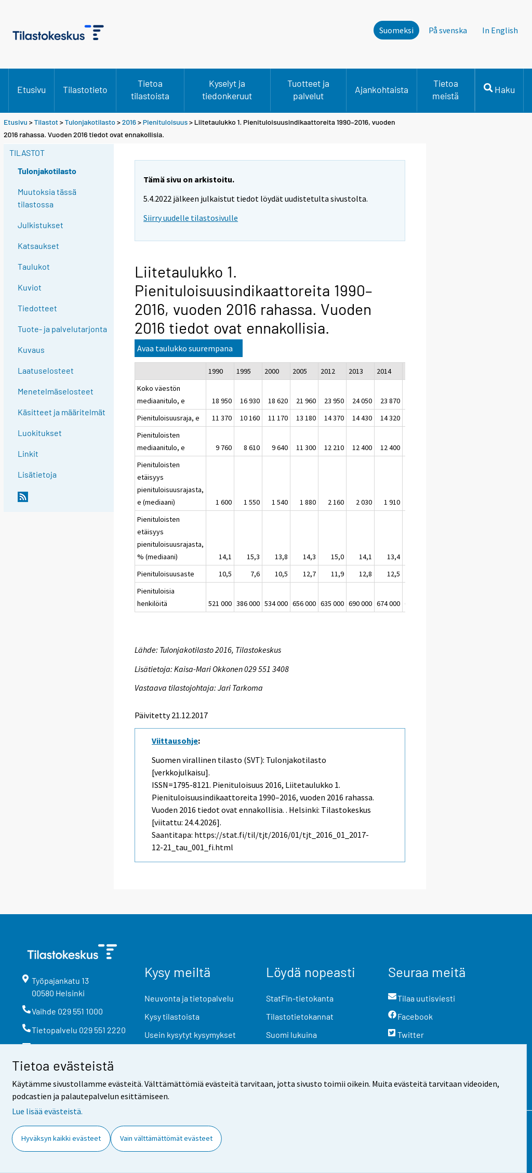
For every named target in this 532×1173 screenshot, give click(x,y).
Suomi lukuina (291, 1034)
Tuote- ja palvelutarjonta (62, 329)
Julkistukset (40, 225)
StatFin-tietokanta (300, 998)
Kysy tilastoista (172, 1016)
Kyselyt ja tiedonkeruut (227, 89)
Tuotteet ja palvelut (308, 89)
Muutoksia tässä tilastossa (47, 198)
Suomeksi (396, 30)
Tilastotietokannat (300, 1016)
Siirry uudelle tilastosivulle (190, 218)
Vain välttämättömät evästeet (166, 1138)
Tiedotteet (37, 308)
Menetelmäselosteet (56, 391)
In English (500, 30)
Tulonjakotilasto (90, 121)
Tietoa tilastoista (150, 89)
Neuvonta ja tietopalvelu (189, 998)
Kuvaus (31, 349)
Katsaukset (38, 246)
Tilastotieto (85, 89)
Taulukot (34, 266)
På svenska (448, 30)
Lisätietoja (37, 474)
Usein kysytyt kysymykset (190, 1034)
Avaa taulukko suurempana (185, 348)
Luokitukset (40, 433)
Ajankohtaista (381, 89)
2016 (129, 121)
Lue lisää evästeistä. (47, 1111)
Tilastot (46, 121)
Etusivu (31, 89)
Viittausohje (175, 740)
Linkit (28, 453)
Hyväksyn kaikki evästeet (61, 1138)
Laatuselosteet (46, 370)
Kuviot (30, 287)
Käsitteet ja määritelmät (61, 412)
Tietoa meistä (445, 89)
